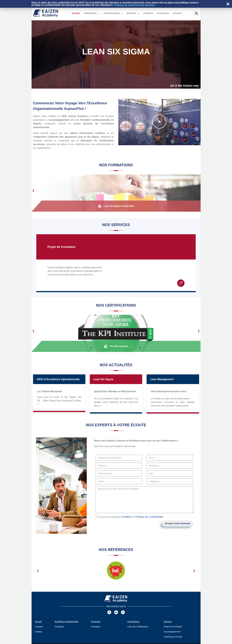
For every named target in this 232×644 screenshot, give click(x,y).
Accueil (76, 13)
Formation (59, 626)
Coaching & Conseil (173, 637)
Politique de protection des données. (134, 5)
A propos (148, 13)
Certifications (113, 13)
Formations (92, 13)
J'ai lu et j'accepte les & (130, 516)
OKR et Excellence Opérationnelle (58, 379)
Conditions (126, 516)
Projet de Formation (61, 247)
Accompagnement (172, 631)
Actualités (163, 13)
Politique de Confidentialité (149, 516)
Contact (177, 13)
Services (133, 13)
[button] (196, 13)
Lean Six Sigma (103, 379)
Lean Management (162, 379)
